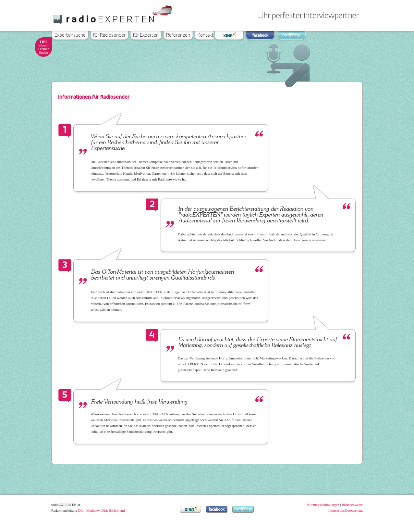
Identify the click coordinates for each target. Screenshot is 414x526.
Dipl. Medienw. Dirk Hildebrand (101, 510)
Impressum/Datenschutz (345, 510)
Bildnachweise (352, 505)
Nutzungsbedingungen (323, 505)
